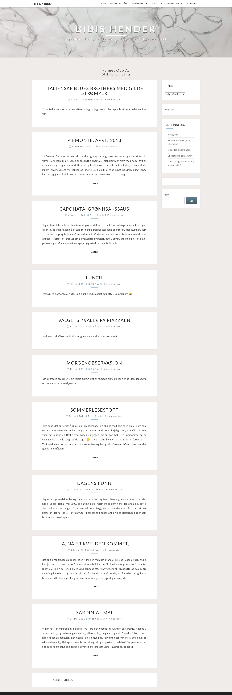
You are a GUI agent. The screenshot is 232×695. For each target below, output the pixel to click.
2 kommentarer (114, 215)
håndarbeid (192, 3)
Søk (167, 194)
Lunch (94, 277)
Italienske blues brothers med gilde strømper (94, 91)
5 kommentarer (112, 326)
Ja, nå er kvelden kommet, (94, 543)
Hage (154, 3)
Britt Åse (93, 99)
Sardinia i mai (94, 612)
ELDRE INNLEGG (63, 680)
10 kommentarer (113, 416)
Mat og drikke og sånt (172, 3)
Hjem (103, 3)
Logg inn (169, 109)
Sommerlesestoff (94, 409)
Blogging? (172, 134)
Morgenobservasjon (94, 362)
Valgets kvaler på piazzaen (94, 320)
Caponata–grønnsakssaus (94, 208)
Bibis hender (43, 3)
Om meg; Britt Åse (118, 3)
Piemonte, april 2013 (94, 140)
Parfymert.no (138, 3)
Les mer (95, 183)
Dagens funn (94, 483)
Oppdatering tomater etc (180, 155)
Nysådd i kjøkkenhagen (179, 149)
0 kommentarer (112, 99)
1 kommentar (112, 146)
